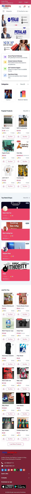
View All (22, 84)
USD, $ (21, 2)
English (27, 2)
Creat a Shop (4, 1)
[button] (27, 24)
